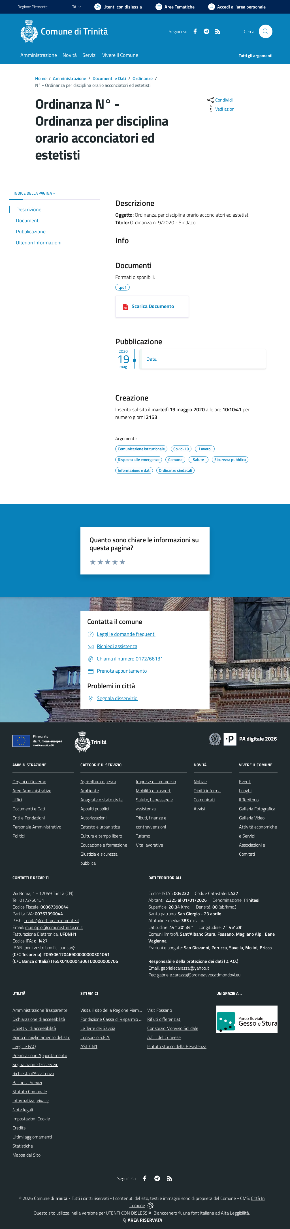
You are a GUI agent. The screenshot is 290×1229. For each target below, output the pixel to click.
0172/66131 (32, 900)
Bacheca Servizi (27, 1082)
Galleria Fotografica (257, 808)
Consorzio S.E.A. (95, 1037)
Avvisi (199, 808)
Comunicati (204, 799)
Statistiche (22, 1145)
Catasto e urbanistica (100, 826)
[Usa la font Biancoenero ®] (118, 7)
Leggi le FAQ (24, 1046)
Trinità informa (207, 790)
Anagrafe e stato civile (101, 799)
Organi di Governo (29, 781)
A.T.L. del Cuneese (164, 1037)
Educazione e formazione (103, 844)
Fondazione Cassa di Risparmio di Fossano (119, 1019)
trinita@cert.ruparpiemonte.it (51, 920)
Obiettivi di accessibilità (34, 1028)
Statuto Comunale (29, 1091)
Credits (18, 1127)
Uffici (17, 799)
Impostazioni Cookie (31, 1118)
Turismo (143, 835)
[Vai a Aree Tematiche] (175, 7)
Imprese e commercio (156, 781)
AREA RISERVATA (141, 1220)
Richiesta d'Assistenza (33, 1073)
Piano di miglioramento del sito (41, 1037)
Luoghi (245, 790)
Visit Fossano (159, 1010)
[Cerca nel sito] (265, 31)
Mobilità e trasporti (153, 790)
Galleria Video (252, 817)
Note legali (22, 1109)
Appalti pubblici (94, 808)
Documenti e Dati (109, 78)
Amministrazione (69, 78)
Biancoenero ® (167, 1212)
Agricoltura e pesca (98, 781)
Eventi (245, 781)
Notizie (200, 781)
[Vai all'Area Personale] (236, 7)
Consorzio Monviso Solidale (172, 1028)
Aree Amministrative (31, 790)
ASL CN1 (88, 1046)
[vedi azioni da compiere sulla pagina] (221, 108)
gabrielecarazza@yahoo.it (185, 968)
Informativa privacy (30, 1100)
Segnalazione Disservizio (35, 1064)
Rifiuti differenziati (164, 1019)
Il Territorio (249, 799)
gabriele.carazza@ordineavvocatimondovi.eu (198, 974)
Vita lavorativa (149, 844)
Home (40, 78)
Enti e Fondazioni (28, 817)
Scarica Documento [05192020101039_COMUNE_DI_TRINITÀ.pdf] (153, 306)
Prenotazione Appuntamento (39, 1055)
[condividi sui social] (219, 99)
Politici (18, 835)
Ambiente (89, 790)
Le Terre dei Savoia (97, 1028)
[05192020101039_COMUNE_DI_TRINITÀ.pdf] (125, 307)
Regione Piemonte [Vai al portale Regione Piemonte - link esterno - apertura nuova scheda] (33, 7)
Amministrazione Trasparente (39, 1010)
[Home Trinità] (66, 31)
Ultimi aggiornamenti (32, 1136)
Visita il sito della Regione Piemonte (114, 1010)
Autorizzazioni (93, 817)
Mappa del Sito (26, 1154)
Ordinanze (143, 78)
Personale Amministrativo (36, 826)
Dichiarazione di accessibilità (38, 1019)
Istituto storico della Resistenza (176, 1046)
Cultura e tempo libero (101, 835)
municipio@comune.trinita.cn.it (54, 927)
